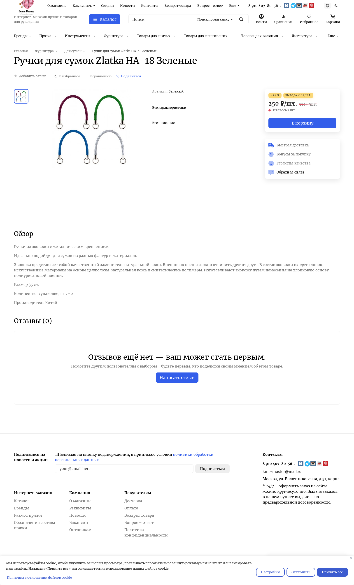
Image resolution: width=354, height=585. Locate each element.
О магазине (56, 6)
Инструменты (77, 36)
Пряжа (45, 36)
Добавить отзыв (32, 76)
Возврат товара (178, 6)
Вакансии (78, 522)
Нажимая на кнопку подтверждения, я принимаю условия (134, 457)
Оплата (131, 508)
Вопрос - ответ (210, 6)
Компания (79, 493)
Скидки (107, 6)
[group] (91, 155)
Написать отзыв (177, 377)
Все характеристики (169, 108)
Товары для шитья (153, 36)
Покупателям (137, 493)
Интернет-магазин (33, 493)
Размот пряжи (28, 515)
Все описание (163, 123)
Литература (302, 36)
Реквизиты (80, 508)
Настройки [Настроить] (270, 572)
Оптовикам (80, 529)
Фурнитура (113, 36)
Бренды (21, 36)
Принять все (332, 572)
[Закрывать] (351, 558)
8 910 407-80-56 (263, 6)
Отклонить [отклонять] (300, 572)
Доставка (133, 501)
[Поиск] (188, 19)
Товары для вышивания (206, 36)
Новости (127, 6)
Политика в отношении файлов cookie (39, 578)
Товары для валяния (259, 36)
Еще (232, 6)
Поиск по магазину (213, 19)
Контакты (149, 6)
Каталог (21, 501)
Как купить (82, 6)
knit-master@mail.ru (282, 471)
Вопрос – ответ (139, 522)
